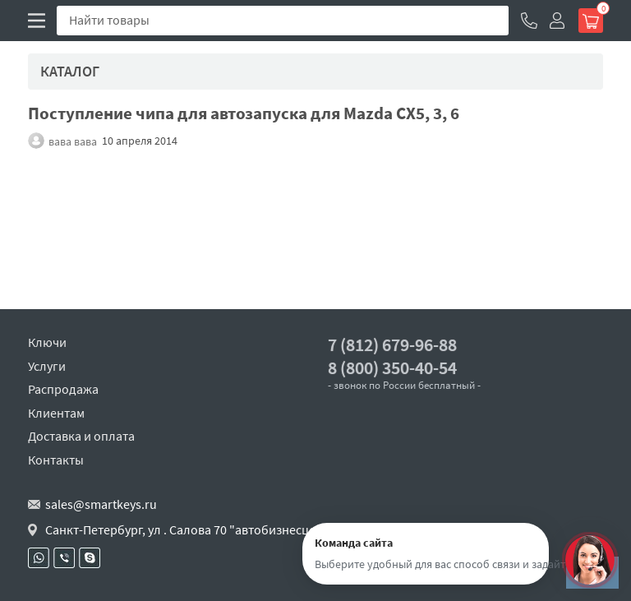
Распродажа (63, 389)
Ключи (47, 342)
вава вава (72, 140)
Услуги (47, 366)
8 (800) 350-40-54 (392, 368)
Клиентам (56, 413)
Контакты (56, 459)
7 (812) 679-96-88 (392, 345)
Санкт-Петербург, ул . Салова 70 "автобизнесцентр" (193, 529)
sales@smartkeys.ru (101, 504)
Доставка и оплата (81, 436)
